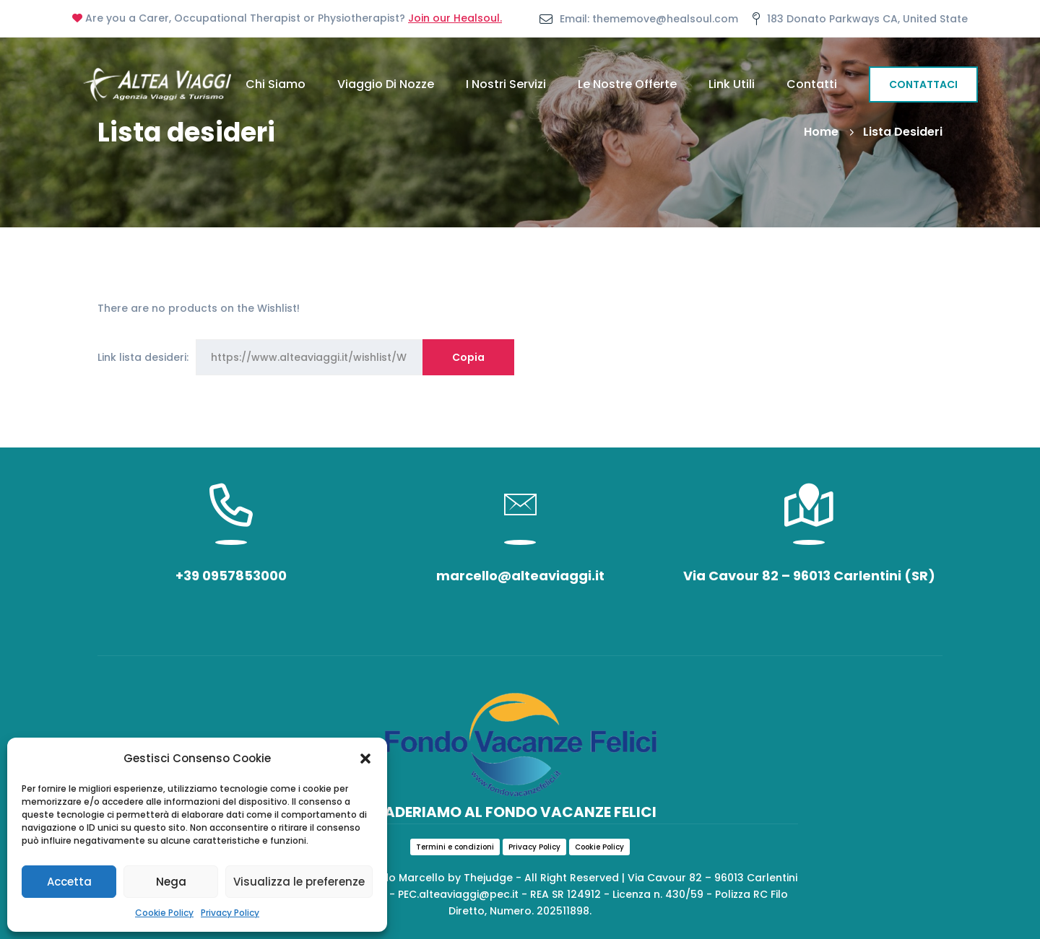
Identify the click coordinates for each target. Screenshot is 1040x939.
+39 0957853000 (231, 576)
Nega (171, 881)
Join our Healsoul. (455, 18)
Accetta (69, 881)
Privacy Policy (230, 913)
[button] (365, 758)
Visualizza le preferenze (299, 881)
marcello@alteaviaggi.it (520, 576)
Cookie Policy (164, 913)
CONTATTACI (923, 84)
